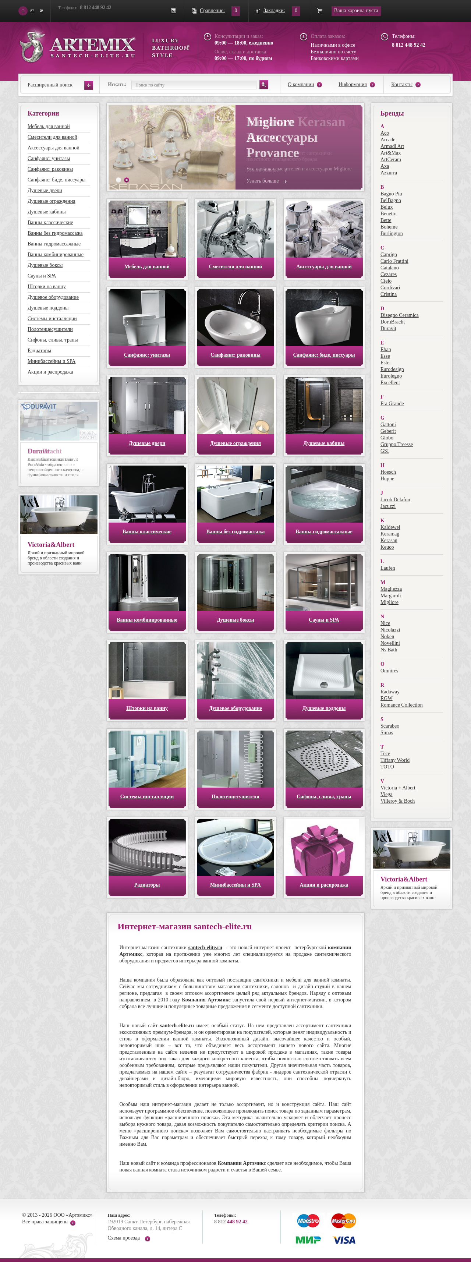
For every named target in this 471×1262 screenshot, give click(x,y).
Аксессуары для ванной (53, 148)
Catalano (389, 268)
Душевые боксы (45, 265)
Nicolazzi (390, 630)
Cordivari (390, 287)
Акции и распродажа (50, 372)
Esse (385, 356)
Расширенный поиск (50, 85)
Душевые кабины (47, 212)
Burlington (391, 233)
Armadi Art (392, 146)
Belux (386, 207)
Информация (353, 84)
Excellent (390, 382)
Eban (385, 349)
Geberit (388, 431)
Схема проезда (124, 1238)
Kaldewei (390, 527)
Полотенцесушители (50, 329)
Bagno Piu (391, 194)
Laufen (387, 568)
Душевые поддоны (48, 308)
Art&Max (390, 153)
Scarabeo (389, 726)
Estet (385, 362)
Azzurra (388, 173)
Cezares (388, 274)
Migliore (389, 602)
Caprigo (388, 254)
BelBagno (390, 200)
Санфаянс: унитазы (49, 158)
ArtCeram (390, 159)
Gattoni (388, 424)
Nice (385, 623)
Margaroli (390, 595)
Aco (384, 133)
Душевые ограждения (51, 201)
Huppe (387, 478)
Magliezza (391, 589)
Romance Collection (401, 705)
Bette (386, 220)
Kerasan (388, 540)
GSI (384, 451)
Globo (386, 438)
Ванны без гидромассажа (55, 233)
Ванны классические (50, 222)
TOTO (387, 767)
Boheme (389, 227)
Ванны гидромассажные (54, 244)
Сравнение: (212, 10)
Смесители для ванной (52, 137)
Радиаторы (39, 350)
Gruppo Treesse (396, 444)
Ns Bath (388, 650)
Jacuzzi (388, 506)
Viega (386, 794)
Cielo (386, 281)
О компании (301, 84)
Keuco (387, 547)
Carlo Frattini (394, 261)
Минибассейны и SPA (51, 361)
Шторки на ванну (47, 286)
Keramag (389, 534)
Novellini (390, 643)
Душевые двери (45, 190)
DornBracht (392, 322)
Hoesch (388, 472)
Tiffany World (395, 760)
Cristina (388, 294)
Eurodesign (392, 369)
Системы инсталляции (52, 318)
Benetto (388, 213)
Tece (385, 753)
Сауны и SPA (42, 276)
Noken (387, 636)
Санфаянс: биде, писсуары (56, 180)
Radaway (390, 691)
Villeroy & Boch (397, 801)
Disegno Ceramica (399, 315)
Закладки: (274, 10)
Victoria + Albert (397, 788)
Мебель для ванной (49, 126)
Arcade (387, 139)
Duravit (388, 328)
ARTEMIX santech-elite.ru (104, 45)
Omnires (389, 671)
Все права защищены (45, 1221)
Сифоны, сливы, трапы (53, 340)
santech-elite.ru (205, 947)
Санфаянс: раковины (50, 169)
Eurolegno (391, 376)
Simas (386, 732)
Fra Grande (392, 403)
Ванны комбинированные (56, 254)
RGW (386, 698)
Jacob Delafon (395, 499)
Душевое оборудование (53, 297)
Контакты (401, 84)
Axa (384, 166)
